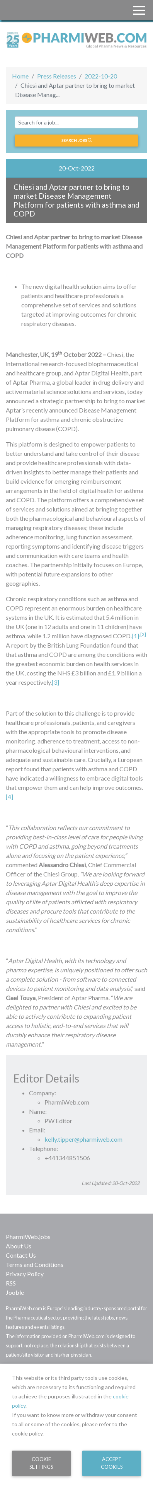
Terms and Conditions (34, 1264)
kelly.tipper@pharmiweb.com (83, 1139)
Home (20, 76)
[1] (135, 635)
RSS (11, 1283)
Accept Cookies (112, 1463)
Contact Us (21, 1255)
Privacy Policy (25, 1273)
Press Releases (56, 76)
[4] (9, 796)
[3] (55, 682)
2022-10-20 (101, 76)
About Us (18, 1246)
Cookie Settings (41, 1463)
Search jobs (76, 140)
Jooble (15, 1292)
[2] (143, 634)
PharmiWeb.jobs (28, 1236)
